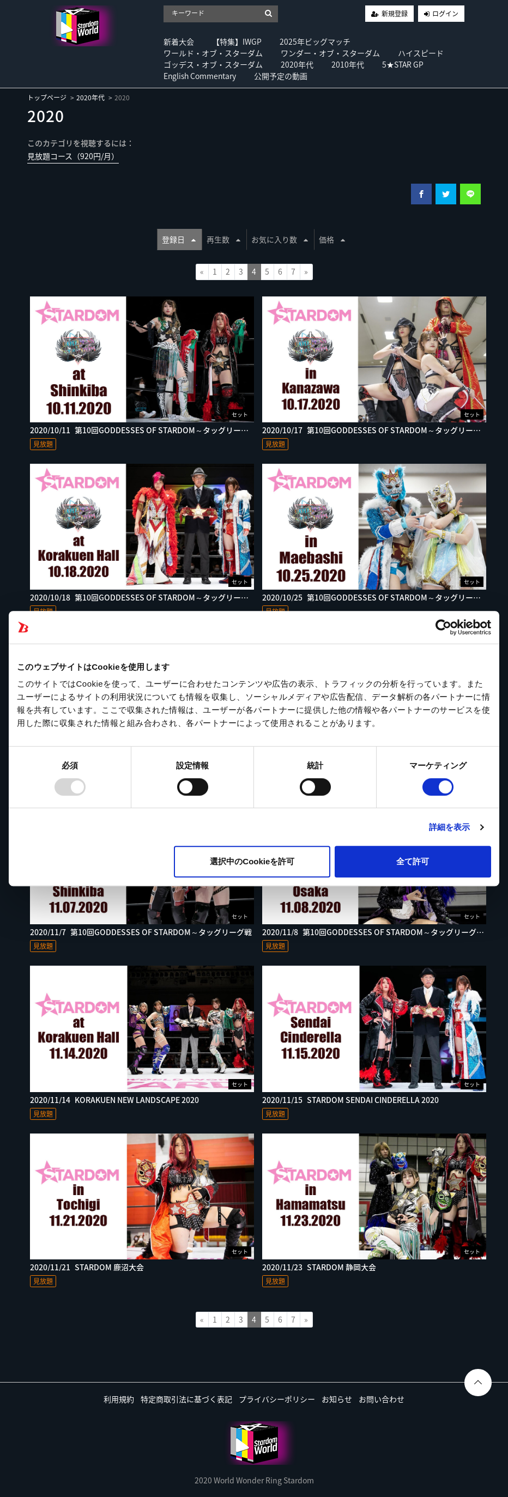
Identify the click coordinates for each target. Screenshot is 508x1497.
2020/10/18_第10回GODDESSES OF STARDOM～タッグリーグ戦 (143, 597)
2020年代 (297, 64)
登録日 (179, 239)
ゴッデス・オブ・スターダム (213, 64)
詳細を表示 (449, 827)
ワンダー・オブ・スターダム (330, 52)
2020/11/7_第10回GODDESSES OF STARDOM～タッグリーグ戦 (141, 931)
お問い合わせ (381, 1398)
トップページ (46, 97)
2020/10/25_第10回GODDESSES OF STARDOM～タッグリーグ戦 (375, 597)
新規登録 (395, 14)
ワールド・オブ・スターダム (213, 52)
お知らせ (337, 1398)
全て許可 (412, 861)
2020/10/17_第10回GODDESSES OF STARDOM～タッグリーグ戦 (375, 430)
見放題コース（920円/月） (73, 155)
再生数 (223, 239)
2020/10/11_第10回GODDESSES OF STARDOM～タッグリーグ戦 (143, 430)
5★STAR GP (403, 64)
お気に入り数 (279, 239)
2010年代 (347, 64)
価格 (332, 239)
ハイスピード (421, 52)
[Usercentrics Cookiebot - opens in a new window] (443, 627)
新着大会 (179, 41)
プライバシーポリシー (277, 1398)
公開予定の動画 (280, 75)
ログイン (445, 14)
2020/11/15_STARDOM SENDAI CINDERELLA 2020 (350, 1099)
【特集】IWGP (237, 41)
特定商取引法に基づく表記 (186, 1398)
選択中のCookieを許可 (252, 861)
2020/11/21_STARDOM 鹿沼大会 (87, 1267)
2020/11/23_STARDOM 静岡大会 (319, 1267)
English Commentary (200, 75)
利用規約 (119, 1398)
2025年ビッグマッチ (315, 41)
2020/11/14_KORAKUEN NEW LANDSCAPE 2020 (114, 1099)
